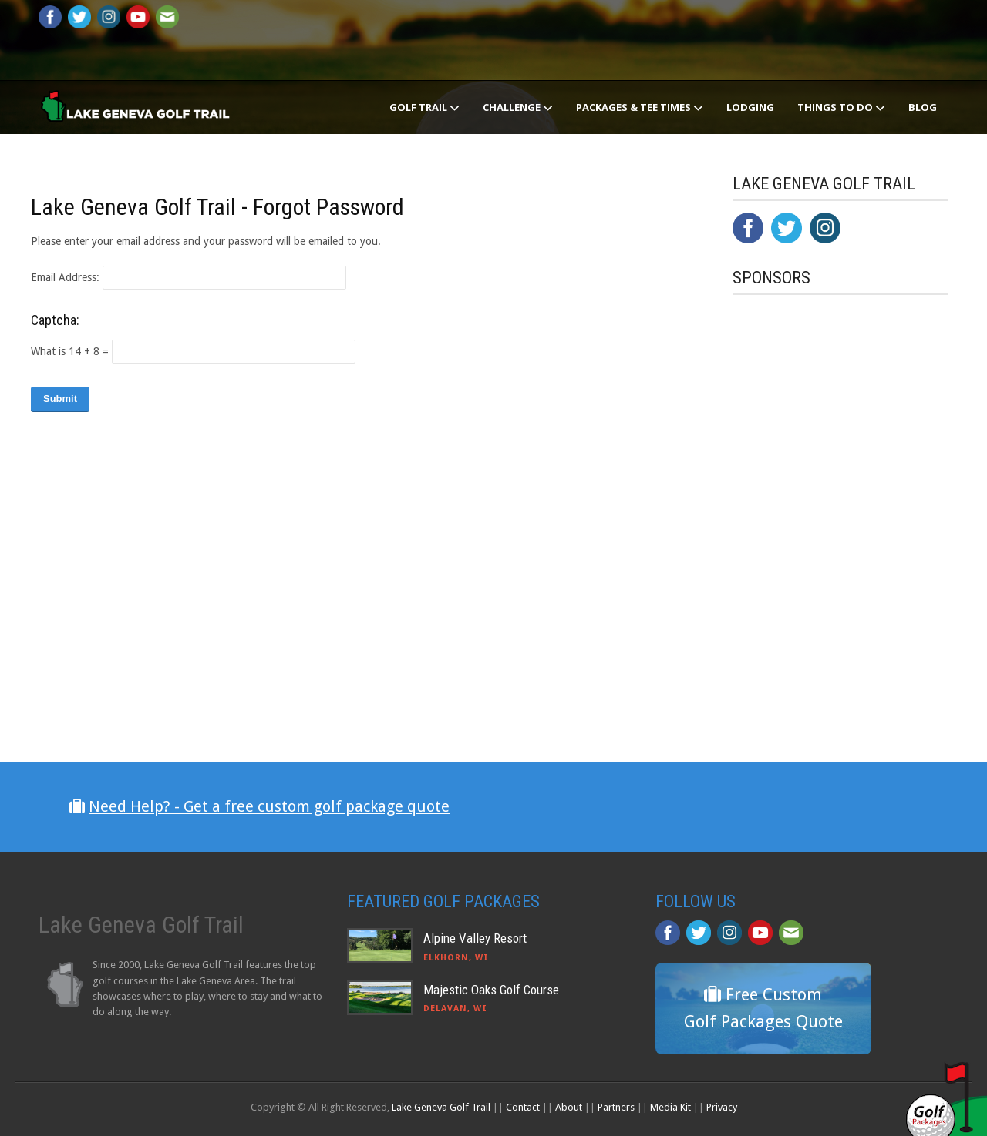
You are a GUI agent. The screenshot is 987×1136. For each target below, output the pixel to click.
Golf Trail (424, 107)
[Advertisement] (848, 626)
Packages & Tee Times (639, 107)
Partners (616, 1107)
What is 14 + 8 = (70, 351)
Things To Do (841, 107)
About (568, 1107)
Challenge (518, 107)
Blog (922, 107)
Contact (523, 1107)
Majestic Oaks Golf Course (491, 989)
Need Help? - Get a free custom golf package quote (269, 806)
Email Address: (65, 277)
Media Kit (670, 1107)
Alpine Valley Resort (475, 938)
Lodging (750, 107)
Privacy (721, 1107)
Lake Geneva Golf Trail (441, 1107)
